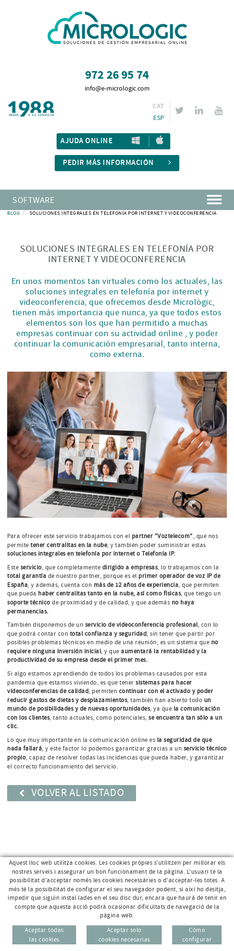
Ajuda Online (86, 141)
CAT (158, 106)
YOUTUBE (219, 110)
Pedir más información (117, 163)
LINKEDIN (200, 110)
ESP (158, 118)
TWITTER (181, 110)
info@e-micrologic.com (117, 88)
